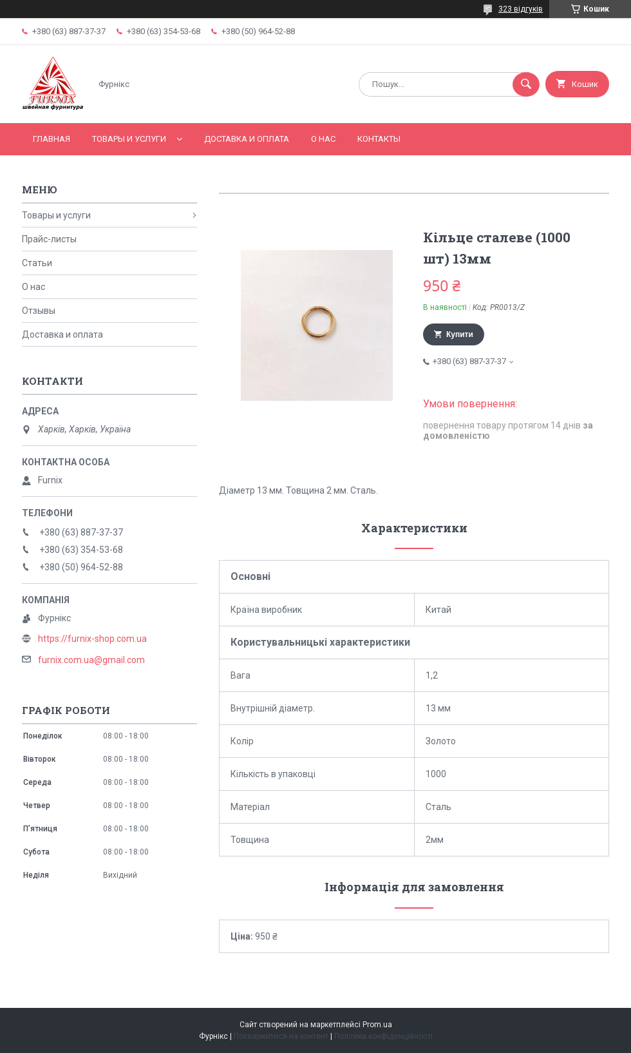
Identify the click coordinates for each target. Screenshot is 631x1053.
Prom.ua (377, 1024)
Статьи (37, 263)
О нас (323, 139)
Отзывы (38, 310)
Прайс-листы (49, 239)
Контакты (378, 139)
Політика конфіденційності (383, 1036)
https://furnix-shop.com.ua (92, 638)
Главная (51, 139)
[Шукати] (526, 84)
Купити (459, 334)
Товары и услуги (129, 139)
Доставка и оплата (246, 139)
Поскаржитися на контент (281, 1036)
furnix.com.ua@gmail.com (91, 660)
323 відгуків (520, 9)
